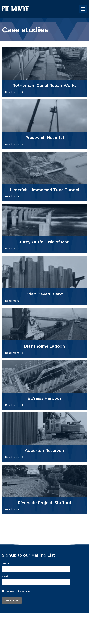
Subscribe (12, 600)
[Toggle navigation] (83, 9)
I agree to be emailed (18, 591)
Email (5, 576)
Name (5, 563)
